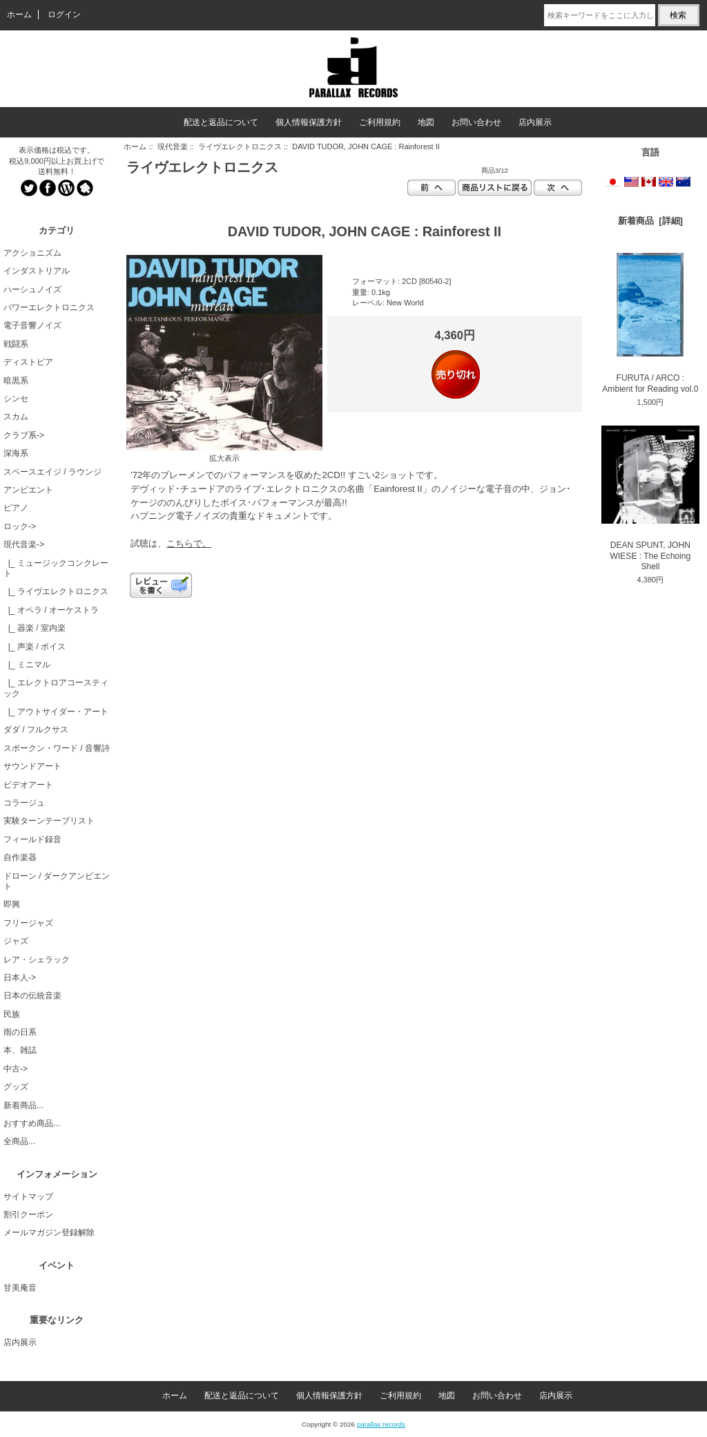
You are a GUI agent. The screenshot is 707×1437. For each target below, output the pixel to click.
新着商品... (23, 1105)
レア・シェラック (36, 959)
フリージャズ (28, 923)
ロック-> (19, 526)
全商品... (19, 1141)
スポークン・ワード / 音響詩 (56, 748)
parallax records (381, 1424)
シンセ (15, 398)
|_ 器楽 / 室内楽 (34, 628)
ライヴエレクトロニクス (240, 146)
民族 (11, 1014)
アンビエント (28, 490)
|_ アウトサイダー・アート (55, 711)
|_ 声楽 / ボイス (34, 646)
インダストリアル (36, 271)
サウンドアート (32, 766)
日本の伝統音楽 (32, 995)
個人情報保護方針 (308, 122)
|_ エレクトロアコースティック (55, 688)
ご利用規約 (379, 122)
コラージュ (24, 803)
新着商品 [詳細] (650, 221)
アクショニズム (32, 253)
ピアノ (15, 508)
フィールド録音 (32, 839)
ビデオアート (28, 785)
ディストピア (28, 362)
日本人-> (19, 977)
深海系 (15, 453)
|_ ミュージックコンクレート (55, 568)
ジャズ (15, 941)
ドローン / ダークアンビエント (56, 881)
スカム (15, 416)
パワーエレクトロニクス (49, 307)
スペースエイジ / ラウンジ (52, 472)
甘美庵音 (20, 1288)
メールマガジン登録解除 (49, 1232)
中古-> (15, 1069)
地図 (426, 122)
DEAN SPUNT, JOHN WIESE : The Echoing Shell (650, 498)
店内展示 (535, 122)
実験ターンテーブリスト (49, 821)
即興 (11, 904)
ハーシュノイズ (32, 289)
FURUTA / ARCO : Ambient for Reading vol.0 (650, 323)
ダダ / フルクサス (35, 729)
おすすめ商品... (31, 1123)
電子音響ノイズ (32, 325)
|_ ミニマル (26, 664)
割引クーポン (28, 1214)
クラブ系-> (23, 435)
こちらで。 (188, 543)
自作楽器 (20, 857)
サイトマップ (28, 1196)
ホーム (19, 14)
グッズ (15, 1087)
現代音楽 (172, 146)
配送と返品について (221, 122)
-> (23, 544)
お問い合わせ (476, 122)
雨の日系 (20, 1032)
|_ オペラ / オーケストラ (51, 610)
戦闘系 (15, 344)
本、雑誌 (20, 1050)
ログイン (64, 14)
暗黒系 (15, 381)
